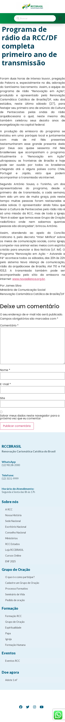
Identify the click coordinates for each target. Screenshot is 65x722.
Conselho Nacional (15, 532)
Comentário (9, 325)
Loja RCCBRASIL (14, 549)
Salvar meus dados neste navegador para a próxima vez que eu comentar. (29, 417)
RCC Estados (12, 544)
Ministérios (11, 538)
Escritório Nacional (15, 526)
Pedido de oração (15, 600)
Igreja (8, 639)
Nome (5, 370)
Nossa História (13, 515)
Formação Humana (15, 644)
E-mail (5, 384)
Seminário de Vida (15, 594)
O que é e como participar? (20, 577)
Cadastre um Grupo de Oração (22, 582)
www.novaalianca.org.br (28, 279)
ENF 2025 (10, 561)
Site (2, 398)
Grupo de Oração (15, 621)
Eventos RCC (12, 660)
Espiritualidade (13, 627)
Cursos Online (13, 555)
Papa (8, 633)
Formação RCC (13, 616)
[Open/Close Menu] (60, 18)
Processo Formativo (16, 588)
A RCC (8, 509)
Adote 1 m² (11, 679)
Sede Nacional (13, 520)
